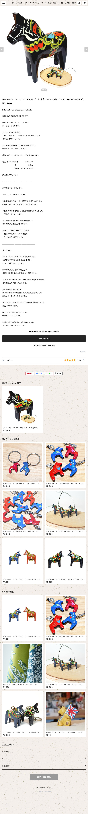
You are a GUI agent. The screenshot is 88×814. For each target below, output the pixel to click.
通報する (83, 351)
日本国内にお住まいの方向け (44, 346)
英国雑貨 (5, 766)
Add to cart (44, 338)
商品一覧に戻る (44, 777)
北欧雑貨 (5, 752)
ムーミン (5, 759)
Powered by (44, 791)
